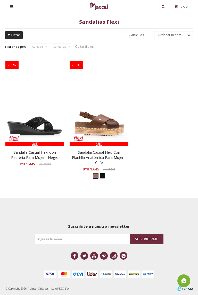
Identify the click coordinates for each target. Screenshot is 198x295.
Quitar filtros (84, 46)
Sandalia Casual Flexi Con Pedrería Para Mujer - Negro (35, 155)
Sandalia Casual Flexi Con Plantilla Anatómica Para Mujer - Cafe (99, 157)
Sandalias (59, 46)
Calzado (37, 46)
